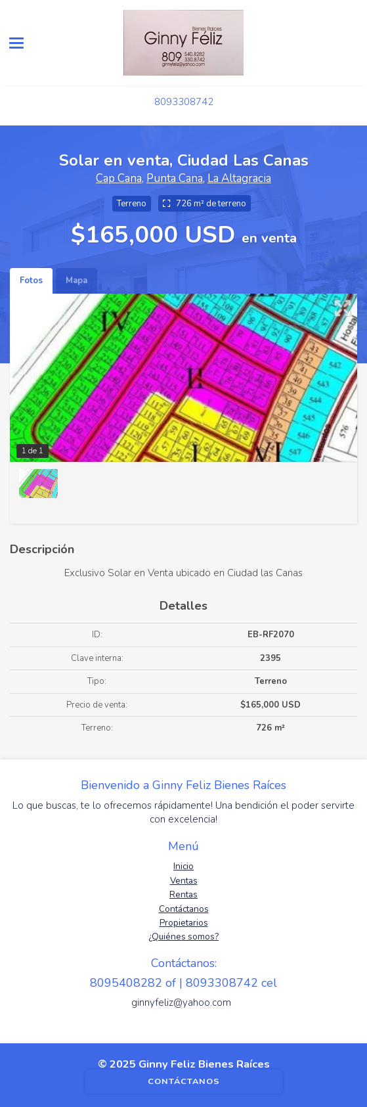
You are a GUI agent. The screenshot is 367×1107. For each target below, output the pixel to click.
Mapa (76, 280)
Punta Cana (174, 178)
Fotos (31, 280)
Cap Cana (119, 178)
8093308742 (183, 101)
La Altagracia (239, 178)
